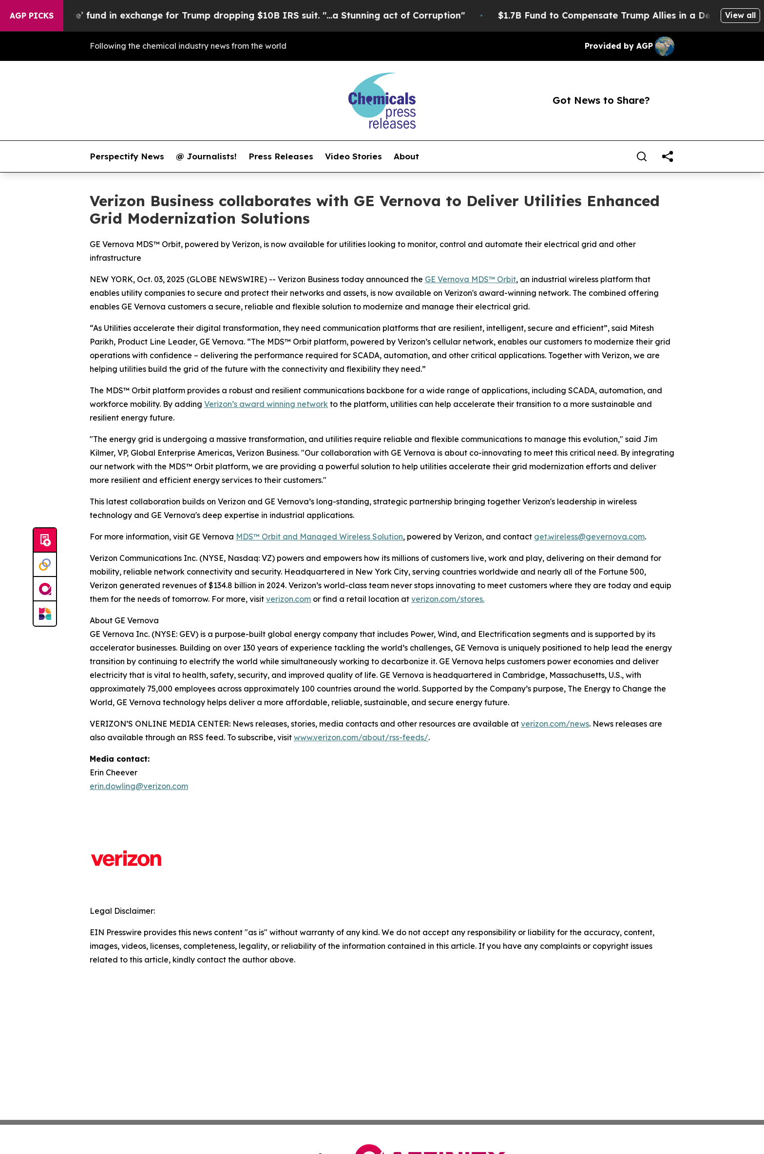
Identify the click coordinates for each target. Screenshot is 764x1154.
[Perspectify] (45, 565)
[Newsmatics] (45, 613)
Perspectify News (127, 156)
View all (740, 15)
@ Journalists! (206, 156)
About (406, 156)
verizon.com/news (555, 724)
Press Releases (280, 156)
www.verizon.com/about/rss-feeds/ (361, 737)
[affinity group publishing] (45, 589)
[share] (667, 156)
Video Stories (353, 156)
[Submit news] (45, 540)
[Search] (641, 156)
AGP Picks (32, 15)
